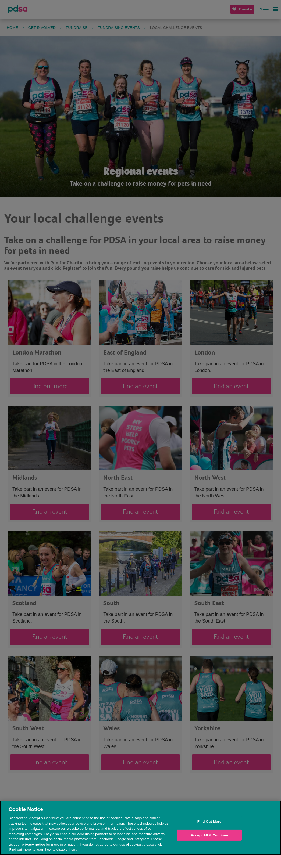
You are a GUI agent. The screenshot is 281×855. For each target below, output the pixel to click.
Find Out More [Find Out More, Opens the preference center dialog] (209, 822)
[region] (140, 828)
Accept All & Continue (209, 835)
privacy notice (33, 844)
